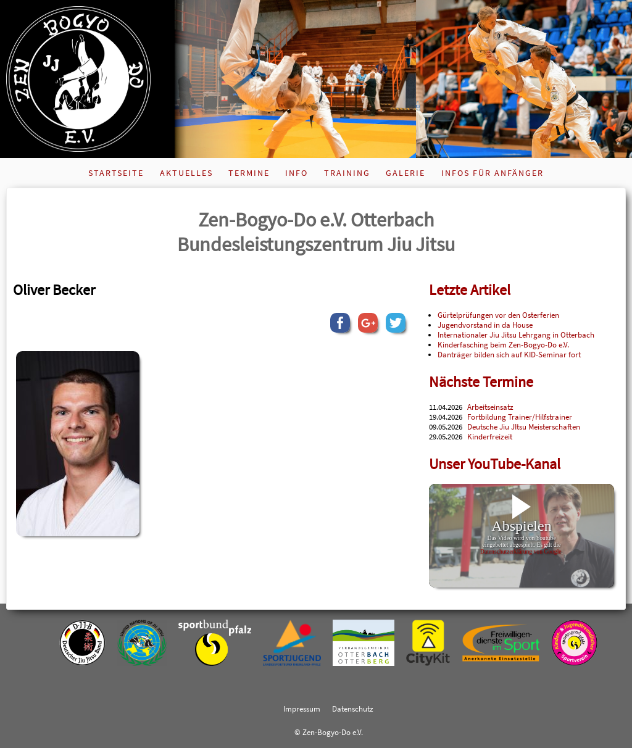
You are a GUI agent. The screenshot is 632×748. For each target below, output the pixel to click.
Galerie (405, 172)
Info (296, 172)
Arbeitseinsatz (490, 407)
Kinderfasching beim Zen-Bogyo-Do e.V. (503, 344)
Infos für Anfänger (492, 172)
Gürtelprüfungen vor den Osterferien (498, 315)
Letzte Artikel (469, 289)
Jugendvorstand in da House (485, 325)
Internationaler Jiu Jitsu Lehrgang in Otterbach (516, 334)
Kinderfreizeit (489, 436)
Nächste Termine (481, 381)
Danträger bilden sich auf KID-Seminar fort (509, 354)
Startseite (116, 172)
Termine (249, 172)
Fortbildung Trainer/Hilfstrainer (519, 417)
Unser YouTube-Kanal (494, 463)
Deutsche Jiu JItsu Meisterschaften (523, 426)
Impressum (301, 708)
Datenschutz (352, 708)
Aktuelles (186, 172)
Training (347, 172)
